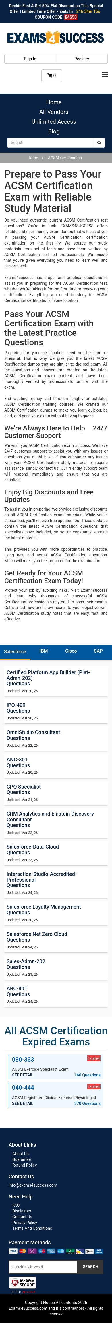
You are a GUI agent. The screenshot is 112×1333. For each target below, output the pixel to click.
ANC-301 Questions (18, 762)
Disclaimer (21, 1211)
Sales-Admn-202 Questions (26, 964)
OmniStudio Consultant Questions (33, 735)
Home (54, 102)
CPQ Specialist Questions (24, 789)
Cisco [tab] (71, 651)
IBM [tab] (44, 651)
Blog (54, 131)
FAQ (16, 1205)
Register (81, 59)
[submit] (99, 143)
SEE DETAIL (22, 1075)
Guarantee (21, 1159)
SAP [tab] (98, 651)
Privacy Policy (24, 1222)
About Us (20, 1153)
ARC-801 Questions (18, 991)
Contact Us (22, 1216)
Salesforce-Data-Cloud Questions (33, 849)
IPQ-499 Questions (18, 708)
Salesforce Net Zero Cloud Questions (37, 937)
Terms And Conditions (32, 1228)
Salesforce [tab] (15, 651)
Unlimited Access (54, 121)
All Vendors (53, 111)
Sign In (30, 59)
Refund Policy (24, 1165)
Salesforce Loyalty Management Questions (44, 909)
